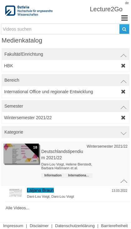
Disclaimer (39, 225)
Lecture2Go (106, 9)
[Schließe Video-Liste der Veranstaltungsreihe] (124, 179)
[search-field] (65, 28)
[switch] (65, 54)
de (127, 3)
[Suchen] (124, 29)
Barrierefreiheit (114, 225)
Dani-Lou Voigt (38, 196)
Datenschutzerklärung (74, 225)
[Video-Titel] (78, 190)
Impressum (13, 225)
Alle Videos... (17, 208)
